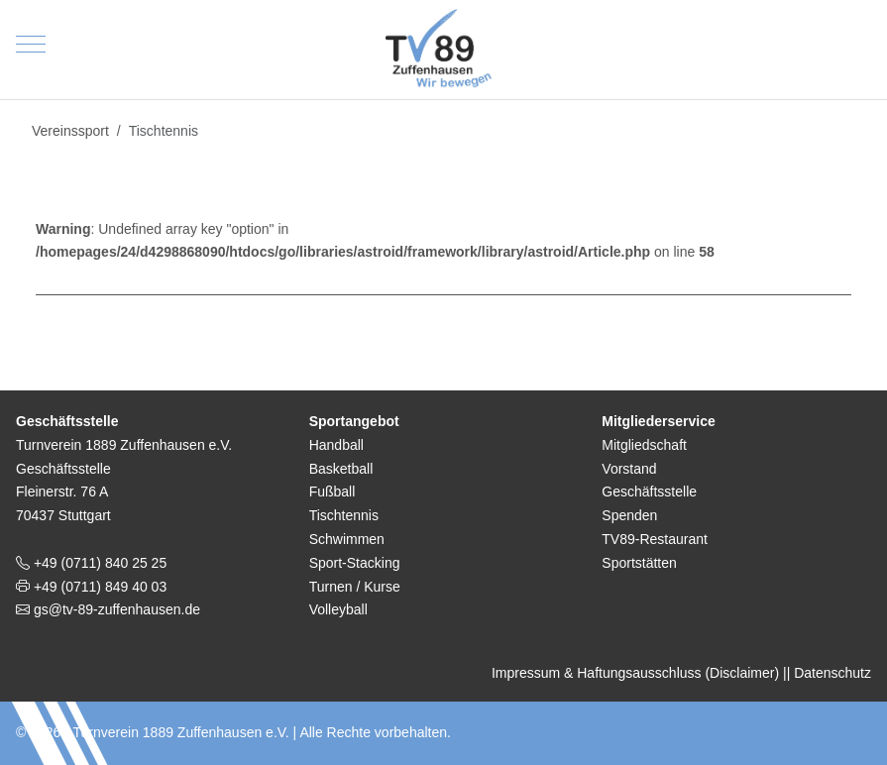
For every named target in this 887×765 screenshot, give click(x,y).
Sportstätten (639, 563)
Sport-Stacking (354, 563)
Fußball (332, 491)
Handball (336, 445)
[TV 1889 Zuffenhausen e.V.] (444, 44)
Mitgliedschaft (644, 445)
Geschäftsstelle (649, 491)
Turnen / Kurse (354, 587)
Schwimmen (347, 539)
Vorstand (629, 469)
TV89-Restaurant (655, 539)
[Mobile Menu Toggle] (31, 44)
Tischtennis (344, 515)
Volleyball (338, 609)
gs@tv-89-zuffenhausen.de (115, 609)
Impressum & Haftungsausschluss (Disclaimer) (635, 673)
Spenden (629, 515)
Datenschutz (832, 673)
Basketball (341, 469)
